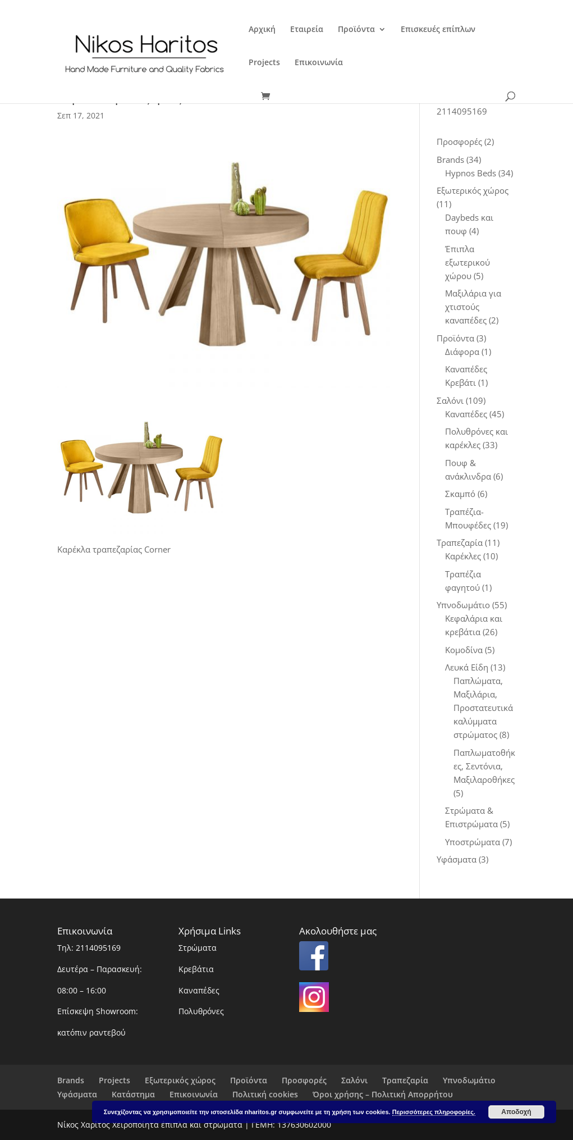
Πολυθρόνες (201, 1011)
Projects (264, 62)
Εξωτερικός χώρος (180, 1080)
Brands (70, 1080)
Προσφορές (304, 1080)
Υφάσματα (77, 1094)
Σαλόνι (354, 1080)
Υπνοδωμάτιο (469, 1080)
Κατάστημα (133, 1094)
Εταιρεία (306, 29)
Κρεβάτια (196, 969)
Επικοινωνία (319, 62)
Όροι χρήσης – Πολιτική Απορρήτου (383, 1094)
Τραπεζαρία (405, 1080)
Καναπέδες (198, 990)
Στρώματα (197, 947)
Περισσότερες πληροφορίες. (433, 1112)
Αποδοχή (516, 1112)
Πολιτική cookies (265, 1094)
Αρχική (262, 29)
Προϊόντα (356, 29)
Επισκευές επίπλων (438, 29)
